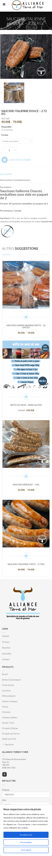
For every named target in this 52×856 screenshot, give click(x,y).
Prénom (5, 790)
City (4, 800)
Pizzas (5, 706)
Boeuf (5, 674)
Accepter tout (26, 835)
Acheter (5, 636)
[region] (26, 830)
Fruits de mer (8, 685)
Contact (6, 659)
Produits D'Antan (10, 728)
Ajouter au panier (16, 160)
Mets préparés (9, 696)
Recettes (6, 647)
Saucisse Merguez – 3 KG (26, 484)
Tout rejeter (26, 850)
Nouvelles (6, 653)
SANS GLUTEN (9, 739)
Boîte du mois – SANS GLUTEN (26, 405)
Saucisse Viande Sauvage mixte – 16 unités (26, 326)
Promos (5, 642)
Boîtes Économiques (11, 679)
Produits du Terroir (11, 733)
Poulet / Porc (8, 722)
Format (4, 135)
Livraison (6, 690)
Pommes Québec (9, 717)
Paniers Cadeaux (10, 701)
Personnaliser (26, 842)
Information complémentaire (15, 180)
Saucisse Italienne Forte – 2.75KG (26, 564)
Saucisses (9, 744)
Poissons (6, 712)
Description (6, 174)
